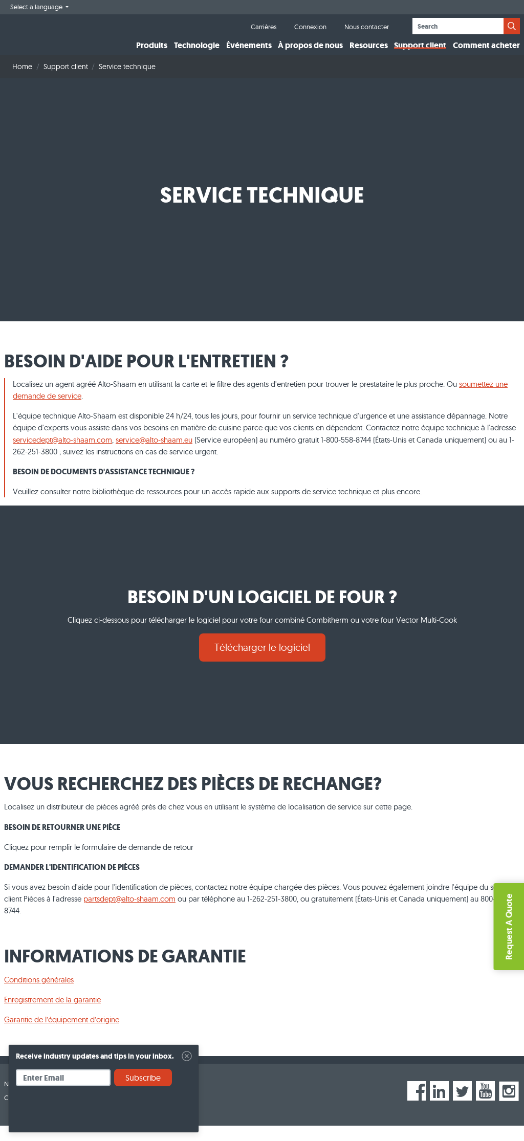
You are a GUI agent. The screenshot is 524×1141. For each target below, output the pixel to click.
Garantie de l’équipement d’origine (61, 1035)
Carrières (263, 27)
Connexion (310, 27)
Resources (369, 53)
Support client (420, 53)
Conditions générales (39, 995)
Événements (249, 53)
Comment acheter (486, 53)
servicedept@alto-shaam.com (62, 454)
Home (22, 81)
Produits (151, 53)
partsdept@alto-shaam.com (129, 914)
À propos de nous (310, 53)
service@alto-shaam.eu (154, 454)
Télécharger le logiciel (262, 662)
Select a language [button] (37, 7)
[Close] (187, 1056)
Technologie (197, 53)
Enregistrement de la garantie (52, 1015)
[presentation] (93, 1113)
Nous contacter (366, 27)
